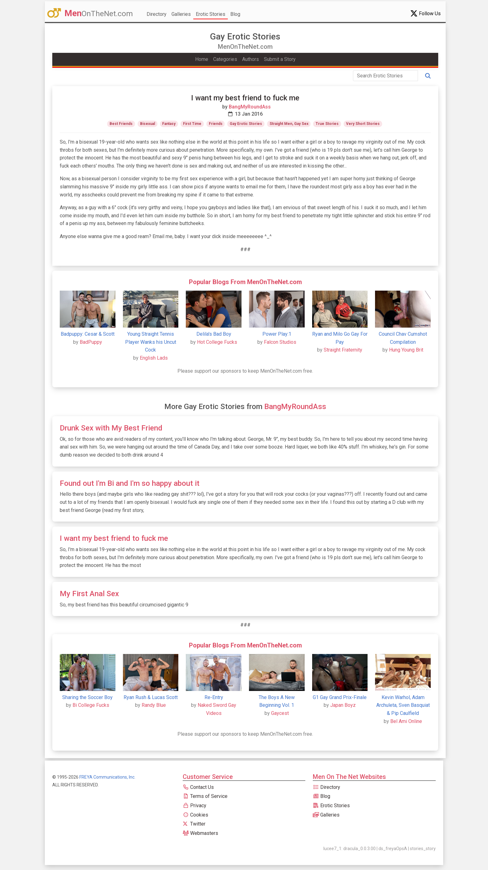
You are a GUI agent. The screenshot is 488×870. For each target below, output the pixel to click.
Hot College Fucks (217, 342)
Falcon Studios (280, 342)
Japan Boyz (343, 705)
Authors (250, 59)
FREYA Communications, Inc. (107, 777)
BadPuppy (91, 342)
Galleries (181, 14)
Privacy (194, 805)
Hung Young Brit (406, 350)
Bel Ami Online (406, 721)
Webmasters (200, 833)
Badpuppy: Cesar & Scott (88, 334)
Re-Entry (213, 697)
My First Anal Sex (89, 593)
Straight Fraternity (343, 350)
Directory (157, 14)
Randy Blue (154, 705)
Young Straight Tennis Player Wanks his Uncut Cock (150, 342)
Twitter (194, 824)
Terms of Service (205, 796)
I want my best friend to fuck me (114, 538)
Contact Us (198, 787)
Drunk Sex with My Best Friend (111, 428)
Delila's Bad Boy (213, 334)
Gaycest (280, 713)
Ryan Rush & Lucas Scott (151, 697)
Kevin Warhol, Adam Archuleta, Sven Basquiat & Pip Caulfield (403, 705)
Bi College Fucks (91, 705)
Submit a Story (280, 59)
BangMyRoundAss (250, 107)
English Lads (154, 358)
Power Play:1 (276, 334)
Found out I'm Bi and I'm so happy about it (129, 483)
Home (201, 59)
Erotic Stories (210, 14)
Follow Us (425, 13)
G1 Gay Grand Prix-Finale (340, 697)
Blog (235, 14)
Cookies (195, 815)
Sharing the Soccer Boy (87, 697)
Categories (225, 59)
